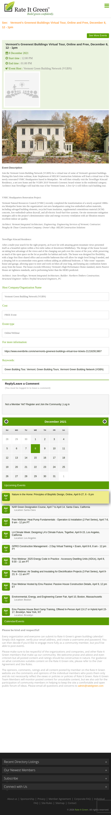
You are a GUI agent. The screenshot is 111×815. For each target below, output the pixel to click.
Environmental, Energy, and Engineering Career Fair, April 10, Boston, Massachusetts (57, 596)
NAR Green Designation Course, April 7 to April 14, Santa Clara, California (51, 507)
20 (16, 467)
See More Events (98, 35)
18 (63, 457)
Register (30, 404)
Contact (72, 803)
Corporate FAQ (82, 799)
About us (12, 799)
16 (45, 457)
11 (63, 448)
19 (7, 467)
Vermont (31, 369)
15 (35, 457)
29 (16, 439)
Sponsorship (27, 799)
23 (45, 467)
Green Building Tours (48, 369)
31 (54, 476)
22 (35, 467)
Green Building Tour (15, 369)
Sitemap (60, 803)
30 (26, 439)
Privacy (42, 799)
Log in (66, 404)
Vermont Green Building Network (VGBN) (81, 369)
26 (7, 476)
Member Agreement (60, 799)
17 (54, 457)
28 (7, 439)
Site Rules (47, 803)
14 (26, 457)
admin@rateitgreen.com (90, 685)
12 (7, 457)
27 (16, 476)
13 (16, 457)
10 (54, 448)
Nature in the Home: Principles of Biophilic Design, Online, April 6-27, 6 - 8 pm (53, 494)
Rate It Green (81, 809)
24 (54, 467)
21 (26, 467)
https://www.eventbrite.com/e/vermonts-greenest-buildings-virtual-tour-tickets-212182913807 (53, 351)
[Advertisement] (55, 718)
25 (63, 467)
